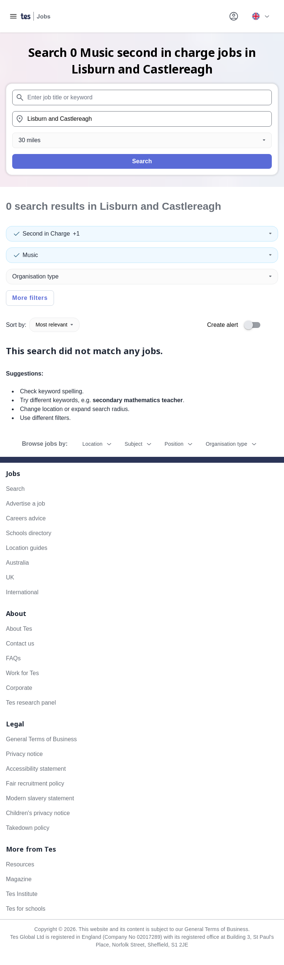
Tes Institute (21, 894)
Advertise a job (25, 503)
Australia (17, 563)
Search (142, 161)
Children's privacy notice (38, 813)
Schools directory (28, 533)
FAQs (13, 658)
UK (10, 577)
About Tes (19, 629)
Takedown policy (27, 828)
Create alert (222, 325)
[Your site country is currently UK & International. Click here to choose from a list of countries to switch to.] (260, 16)
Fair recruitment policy (35, 783)
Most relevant (54, 325)
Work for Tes (22, 673)
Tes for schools (25, 909)
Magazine (18, 879)
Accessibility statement (36, 769)
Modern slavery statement (40, 798)
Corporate (19, 688)
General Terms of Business (41, 739)
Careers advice (26, 518)
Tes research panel (31, 702)
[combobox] (142, 97)
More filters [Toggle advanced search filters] (30, 298)
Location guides (26, 548)
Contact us (20, 643)
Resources (20, 864)
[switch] (254, 325)
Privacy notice (24, 754)
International (22, 592)
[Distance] (142, 140)
